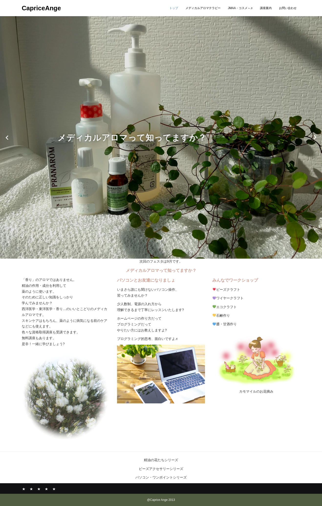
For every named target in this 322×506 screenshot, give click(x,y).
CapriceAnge (41, 8)
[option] (161, 137)
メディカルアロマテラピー (203, 8)
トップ (173, 8)
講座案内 (266, 8)
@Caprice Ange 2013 (161, 500)
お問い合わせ (288, 8)
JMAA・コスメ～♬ (240, 8)
